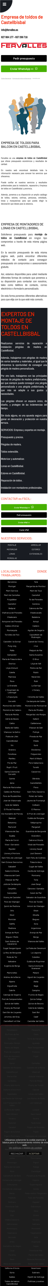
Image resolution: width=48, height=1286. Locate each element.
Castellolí (36, 595)
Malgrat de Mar (35, 650)
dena (12, 783)
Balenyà (12, 818)
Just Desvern (36, 853)
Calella (12, 672)
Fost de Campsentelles (12, 999)
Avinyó (36, 621)
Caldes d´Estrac (12, 626)
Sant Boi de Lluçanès (12, 1012)
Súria (12, 1272)
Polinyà (36, 732)
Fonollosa (12, 754)
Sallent (36, 719)
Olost (12, 915)
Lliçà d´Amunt (12, 668)
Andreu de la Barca (12, 977)
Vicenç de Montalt (12, 1008)
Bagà (36, 986)
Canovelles (12, 893)
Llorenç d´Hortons (12, 853)
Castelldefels (36, 783)
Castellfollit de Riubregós (36, 635)
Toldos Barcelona (6, 78)
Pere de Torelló (36, 901)
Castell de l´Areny (36, 641)
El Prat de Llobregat (36, 813)
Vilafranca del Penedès (12, 612)
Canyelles (12, 888)
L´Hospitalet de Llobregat (12, 691)
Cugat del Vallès (36, 866)
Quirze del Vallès (12, 1003)
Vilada (36, 741)
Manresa (12, 676)
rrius (36, 646)
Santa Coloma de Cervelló (12, 772)
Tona (36, 879)
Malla (12, 650)
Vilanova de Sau (12, 831)
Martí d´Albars (36, 758)
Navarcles (36, 676)
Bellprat (12, 608)
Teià (36, 582)
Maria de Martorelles (12, 787)
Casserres (35, 771)
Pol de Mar (12, 763)
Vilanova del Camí (12, 875)
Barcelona (12, 582)
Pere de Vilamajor (12, 901)
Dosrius (12, 663)
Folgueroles (36, 754)
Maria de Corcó (12, 840)
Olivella (36, 915)
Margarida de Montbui (36, 586)
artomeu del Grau (12, 1016)
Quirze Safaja (36, 999)
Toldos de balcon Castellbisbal (12, 1282)
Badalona (36, 617)
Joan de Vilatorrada (12, 800)
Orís (12, 910)
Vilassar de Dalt (36, 727)
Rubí (36, 681)
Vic (12, 745)
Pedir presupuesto (24, 58)
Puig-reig (12, 646)
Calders (36, 626)
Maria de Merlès (12, 714)
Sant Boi (36, 1012)
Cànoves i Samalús (36, 888)
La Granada (12, 685)
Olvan (36, 910)
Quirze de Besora (35, 1003)
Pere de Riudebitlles (12, 796)
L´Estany (36, 690)
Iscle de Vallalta (12, 805)
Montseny (36, 875)
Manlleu (12, 758)
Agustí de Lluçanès (35, 977)
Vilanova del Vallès (36, 941)
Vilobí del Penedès (36, 844)
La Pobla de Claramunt (36, 948)
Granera (12, 749)
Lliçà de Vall (36, 663)
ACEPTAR (34, 1153)
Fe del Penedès (36, 599)
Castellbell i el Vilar (12, 1021)
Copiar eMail (24, 530)
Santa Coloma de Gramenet (35, 967)
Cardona (36, 604)
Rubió (35, 672)
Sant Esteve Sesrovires (12, 862)
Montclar (12, 919)
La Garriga (35, 685)
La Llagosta (36, 952)
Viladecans (12, 617)
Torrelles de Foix (12, 634)
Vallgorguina (35, 822)
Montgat (12, 586)
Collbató (36, 805)
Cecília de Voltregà (36, 871)
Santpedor (12, 654)
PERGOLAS (12, 558)
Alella (36, 981)
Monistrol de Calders (12, 710)
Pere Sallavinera (36, 763)
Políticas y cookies (36, 1281)
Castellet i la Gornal (12, 641)
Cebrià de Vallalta (36, 1008)
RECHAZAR (17, 1153)
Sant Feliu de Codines (36, 857)
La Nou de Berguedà (12, 952)
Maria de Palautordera (12, 659)
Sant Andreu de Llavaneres (12, 942)
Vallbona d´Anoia (12, 1268)
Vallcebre (12, 961)
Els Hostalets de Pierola (12, 813)
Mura (12, 681)
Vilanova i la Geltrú (12, 732)
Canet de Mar (36, 893)
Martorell (12, 827)
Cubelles (36, 957)
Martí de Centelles (12, 595)
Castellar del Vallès (36, 1021)
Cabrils (12, 990)
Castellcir (12, 604)
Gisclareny (35, 749)
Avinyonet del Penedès (12, 621)
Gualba (12, 835)
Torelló (36, 767)
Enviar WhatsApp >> (24, 68)
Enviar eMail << (24, 522)
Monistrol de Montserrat (36, 705)
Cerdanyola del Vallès (36, 701)
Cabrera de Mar (36, 608)
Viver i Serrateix (12, 844)
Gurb (36, 745)
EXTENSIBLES (35, 554)
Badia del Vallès (12, 727)
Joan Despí (36, 884)
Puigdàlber (12, 599)
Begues (36, 919)
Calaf (36, 1016)
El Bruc (36, 659)
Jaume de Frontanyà (36, 800)
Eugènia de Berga (12, 966)
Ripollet (12, 849)
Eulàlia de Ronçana (36, 818)
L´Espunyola (12, 697)
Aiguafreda (12, 986)
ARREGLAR (36, 545)
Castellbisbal (12, 741)
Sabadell (12, 866)
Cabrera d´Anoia (36, 840)
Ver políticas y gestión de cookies (25, 1147)
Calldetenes (36, 723)
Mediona (12, 928)
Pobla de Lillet (12, 736)
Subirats (36, 1272)
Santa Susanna (36, 654)
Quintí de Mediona (12, 906)
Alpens (12, 981)
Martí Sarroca (12, 590)
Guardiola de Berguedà (36, 831)
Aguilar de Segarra (36, 630)
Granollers (35, 835)
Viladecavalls (36, 612)
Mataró (36, 972)
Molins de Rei (36, 668)
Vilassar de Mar (12, 879)
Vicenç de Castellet (12, 897)
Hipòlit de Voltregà (36, 1277)
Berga (36, 937)
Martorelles (12, 972)
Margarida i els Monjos (36, 714)
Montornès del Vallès (12, 705)
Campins (36, 990)
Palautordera (36, 862)
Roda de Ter (12, 957)
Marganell (36, 827)
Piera (36, 787)
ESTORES (36, 549)
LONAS (12, 554)
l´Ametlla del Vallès (36, 697)
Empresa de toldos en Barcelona (21, 78)
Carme (12, 778)
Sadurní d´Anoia (12, 871)
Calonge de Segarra (12, 994)
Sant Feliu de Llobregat (12, 857)
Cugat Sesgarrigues (12, 948)
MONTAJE (12, 545)
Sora (36, 923)
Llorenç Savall (36, 849)
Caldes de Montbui (12, 791)
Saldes (12, 1277)
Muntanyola (12, 630)
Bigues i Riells (12, 937)
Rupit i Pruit (12, 767)
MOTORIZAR (12, 549)
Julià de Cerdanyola (12, 884)
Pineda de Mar (36, 736)
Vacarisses (36, 1268)
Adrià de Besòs (12, 719)
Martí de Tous (36, 590)
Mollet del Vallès (36, 796)
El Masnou (35, 809)
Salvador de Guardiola (36, 897)
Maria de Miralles (35, 710)
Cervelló (12, 701)
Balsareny (12, 822)
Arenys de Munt (12, 932)
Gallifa (12, 923)
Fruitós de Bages (36, 994)
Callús (12, 723)
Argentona (36, 928)
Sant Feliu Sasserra (36, 791)
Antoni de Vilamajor (36, 906)
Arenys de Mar (36, 932)
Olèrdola (36, 778)
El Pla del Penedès (12, 809)
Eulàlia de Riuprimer (36, 961)
